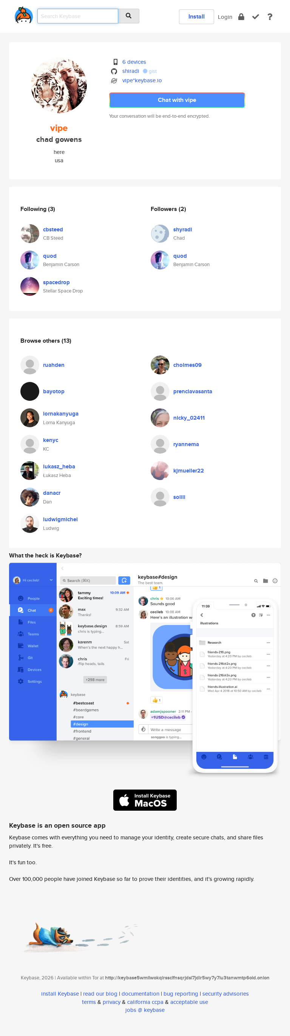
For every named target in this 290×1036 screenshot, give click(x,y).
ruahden (54, 365)
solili (179, 497)
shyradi (182, 229)
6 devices (134, 62)
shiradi (130, 71)
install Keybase (60, 994)
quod (50, 256)
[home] (24, 13)
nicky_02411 (189, 418)
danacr (51, 493)
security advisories (225, 994)
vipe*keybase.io (142, 80)
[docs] (270, 17)
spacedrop (56, 282)
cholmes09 (187, 365)
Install (196, 16)
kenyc (50, 440)
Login (225, 17)
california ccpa (145, 1002)
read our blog (100, 994)
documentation (140, 994)
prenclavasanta (192, 391)
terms (89, 1002)
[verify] (255, 17)
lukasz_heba (59, 466)
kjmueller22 (188, 470)
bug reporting (181, 994)
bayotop (54, 391)
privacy (111, 1002)
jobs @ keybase (145, 1010)
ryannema (186, 444)
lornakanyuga (61, 413)
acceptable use (189, 1002)
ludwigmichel (60, 519)
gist (150, 71)
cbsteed (53, 229)
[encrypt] (241, 17)
